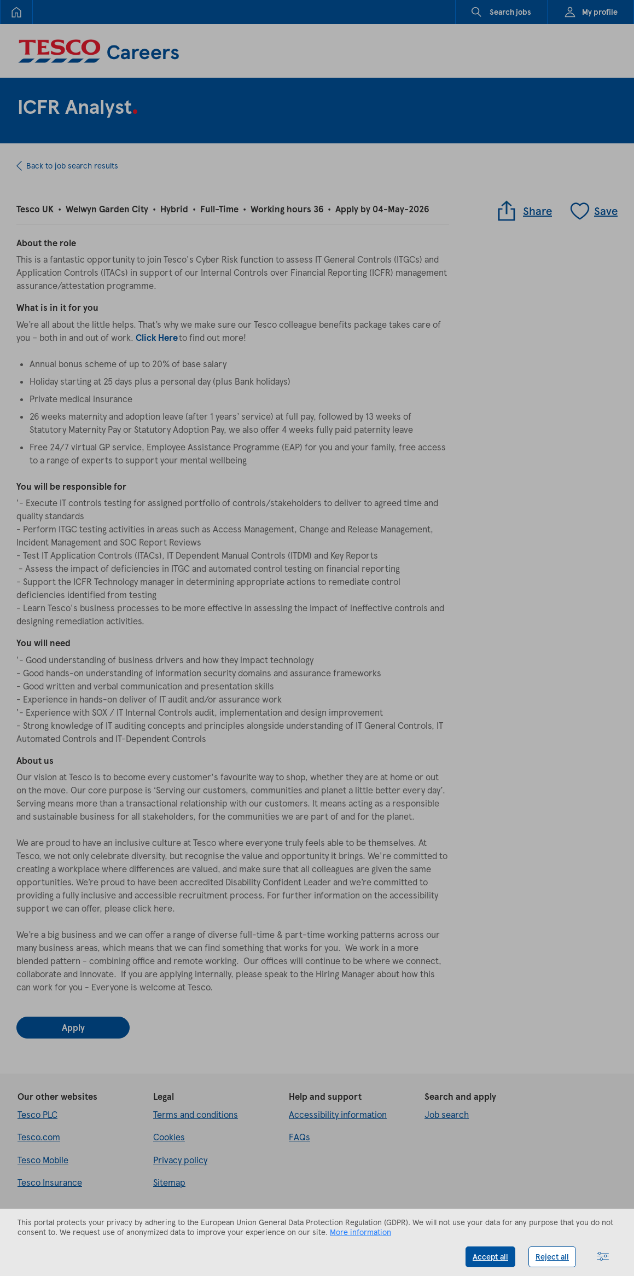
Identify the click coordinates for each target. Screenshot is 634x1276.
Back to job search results (72, 165)
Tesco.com (39, 1137)
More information (360, 1232)
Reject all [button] (552, 1256)
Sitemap (169, 1182)
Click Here (157, 337)
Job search (446, 1114)
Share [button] (524, 211)
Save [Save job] (593, 211)
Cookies (169, 1137)
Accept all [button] (490, 1256)
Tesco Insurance (50, 1182)
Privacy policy (180, 1160)
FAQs (299, 1137)
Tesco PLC (37, 1114)
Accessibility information (338, 1114)
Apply (73, 1027)
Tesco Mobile (43, 1160)
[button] (602, 1257)
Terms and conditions (195, 1114)
